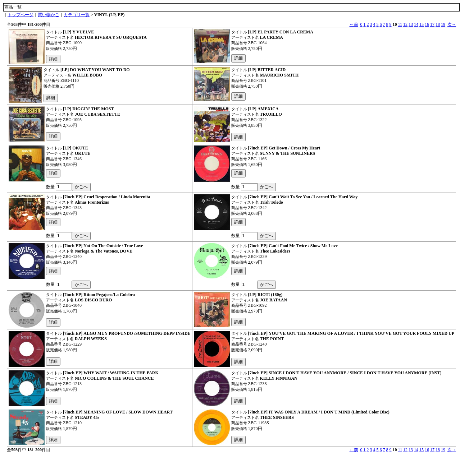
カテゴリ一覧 (77, 14)
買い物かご (48, 14)
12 (405, 24)
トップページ (20, 14)
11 (400, 24)
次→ (451, 24)
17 (432, 24)
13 (411, 24)
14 (416, 24)
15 (421, 24)
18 (438, 24)
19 (443, 24)
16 (427, 24)
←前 (354, 24)
